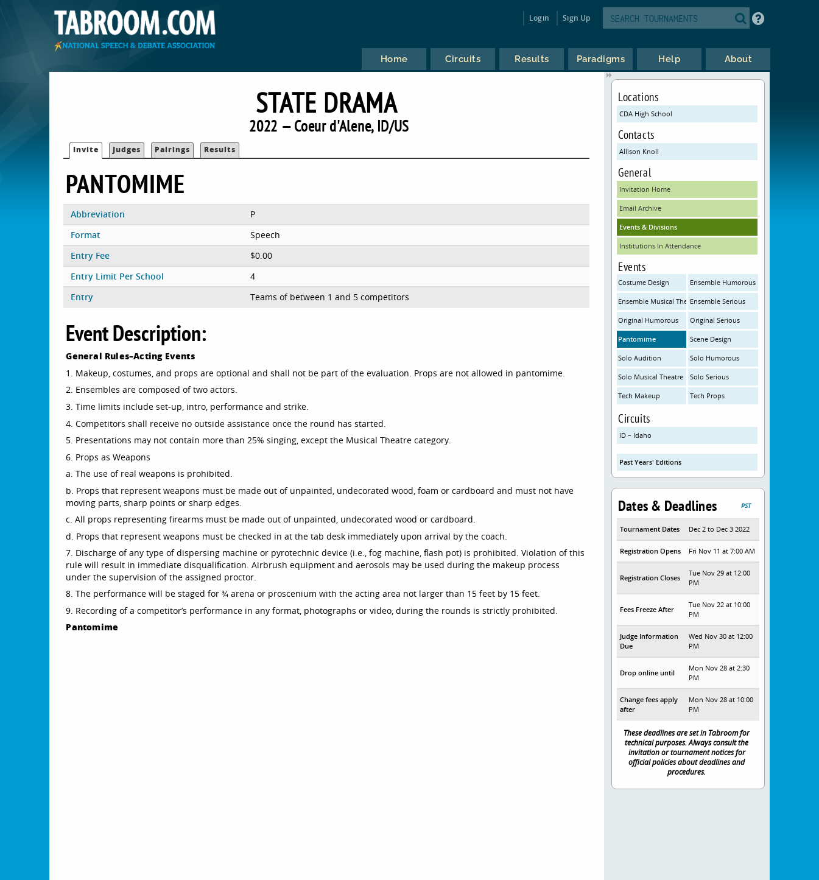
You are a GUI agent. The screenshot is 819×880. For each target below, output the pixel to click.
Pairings (172, 149)
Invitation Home (644, 189)
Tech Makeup (639, 395)
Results (220, 149)
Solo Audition (639, 357)
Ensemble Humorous (723, 282)
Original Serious (715, 320)
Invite (86, 149)
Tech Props (707, 395)
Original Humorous (648, 320)
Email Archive (640, 208)
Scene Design (710, 338)
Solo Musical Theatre (650, 376)
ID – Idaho (635, 435)
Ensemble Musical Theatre (652, 301)
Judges (127, 149)
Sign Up (576, 18)
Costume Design (643, 282)
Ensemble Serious (717, 301)
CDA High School (645, 113)
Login (539, 18)
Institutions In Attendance (660, 245)
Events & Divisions (648, 226)
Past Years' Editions (650, 461)
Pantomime (637, 338)
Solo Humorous (714, 357)
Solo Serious (709, 376)
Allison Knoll (639, 151)
